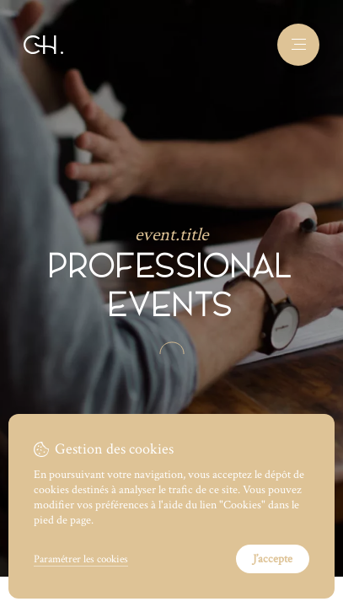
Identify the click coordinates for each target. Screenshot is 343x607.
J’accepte (272, 559)
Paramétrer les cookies (81, 559)
